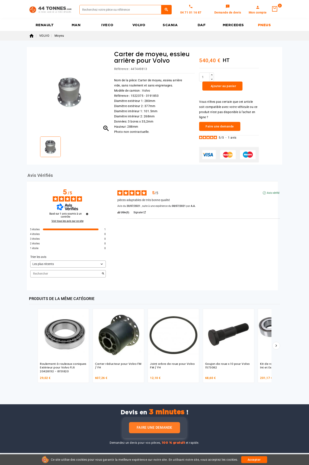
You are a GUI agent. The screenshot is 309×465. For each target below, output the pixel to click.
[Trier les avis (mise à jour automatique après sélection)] (68, 264)
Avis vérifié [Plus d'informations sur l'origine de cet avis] (273, 192)
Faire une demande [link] (220, 126)
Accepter (254, 459)
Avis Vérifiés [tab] (40, 175)
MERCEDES (233, 25)
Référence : (122, 69)
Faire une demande (154, 428)
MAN (76, 25)
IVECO (107, 25)
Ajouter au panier (223, 86)
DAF (202, 25)
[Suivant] (276, 346)
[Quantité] (204, 77)
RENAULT (45, 25)
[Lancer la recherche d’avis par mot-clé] (103, 274)
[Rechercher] (125, 9)
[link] (227, 9)
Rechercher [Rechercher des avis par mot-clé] (65, 273)
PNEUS (264, 25)
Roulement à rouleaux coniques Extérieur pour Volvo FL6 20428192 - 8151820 (63, 368)
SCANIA (170, 25)
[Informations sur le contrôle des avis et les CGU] (87, 214)
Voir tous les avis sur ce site (67, 221)
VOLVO (138, 25)
